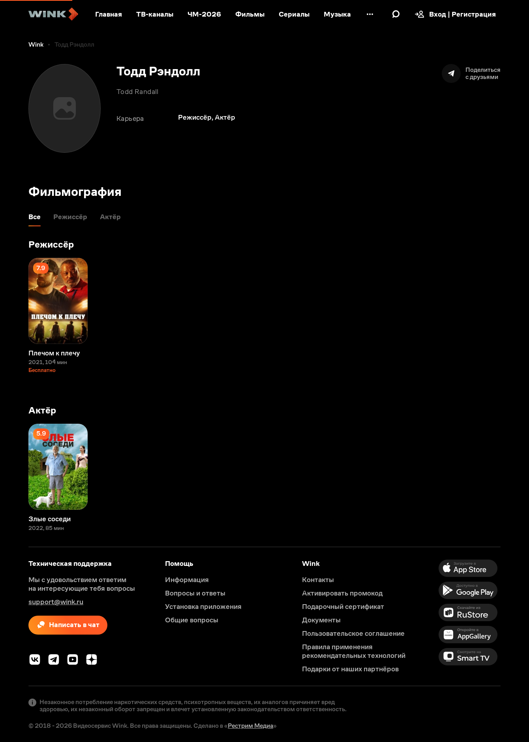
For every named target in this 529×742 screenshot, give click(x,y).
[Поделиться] (471, 73)
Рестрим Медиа (250, 725)
